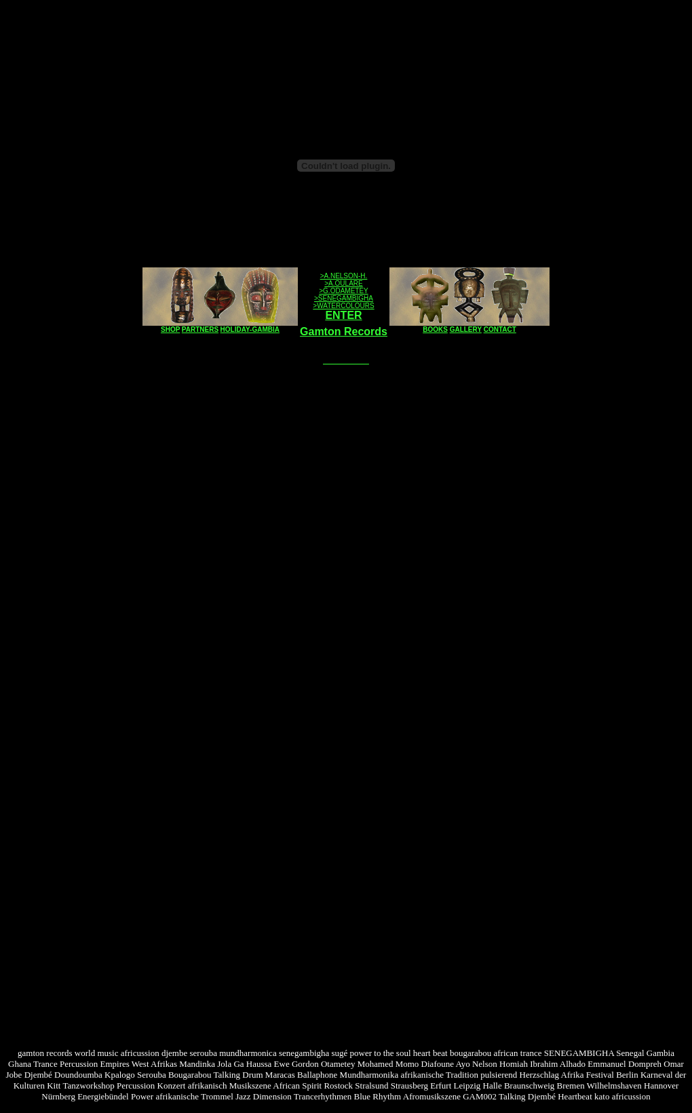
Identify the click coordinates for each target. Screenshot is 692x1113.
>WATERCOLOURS (343, 305)
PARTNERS (200, 329)
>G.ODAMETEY (343, 291)
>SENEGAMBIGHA (343, 298)
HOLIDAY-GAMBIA (250, 329)
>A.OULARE (343, 283)
